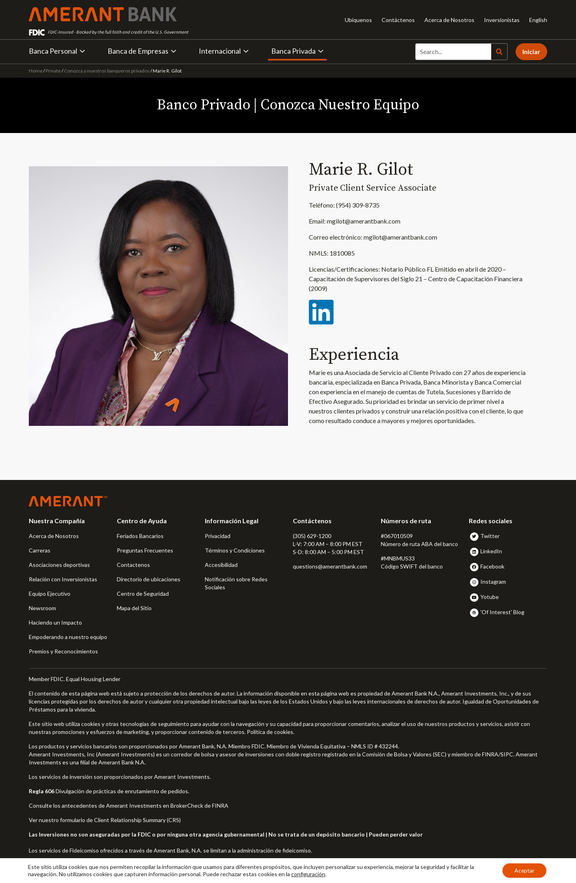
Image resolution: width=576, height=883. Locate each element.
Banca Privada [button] (297, 50)
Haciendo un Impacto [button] (55, 622)
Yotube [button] (489, 596)
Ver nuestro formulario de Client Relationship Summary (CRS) (105, 819)
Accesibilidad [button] (221, 564)
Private (53, 71)
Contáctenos (398, 19)
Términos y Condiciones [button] (235, 550)
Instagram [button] (493, 581)
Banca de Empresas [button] (142, 50)
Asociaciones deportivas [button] (59, 564)
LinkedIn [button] (491, 551)
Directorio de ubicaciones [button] (148, 579)
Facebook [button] (492, 566)
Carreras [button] (39, 550)
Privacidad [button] (217, 535)
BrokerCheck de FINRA (199, 805)
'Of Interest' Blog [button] (502, 612)
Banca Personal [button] (57, 50)
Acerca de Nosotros (449, 19)
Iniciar (531, 51)
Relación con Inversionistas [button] (63, 579)
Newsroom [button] (42, 608)
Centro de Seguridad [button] (143, 593)
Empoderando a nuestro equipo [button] (68, 636)
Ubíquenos (358, 19)
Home (36, 71)
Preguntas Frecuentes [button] (145, 550)
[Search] (453, 51)
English (538, 19)
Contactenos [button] (133, 564)
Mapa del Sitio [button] (134, 608)
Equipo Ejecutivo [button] (49, 593)
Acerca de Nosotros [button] (54, 535)
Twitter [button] (490, 535)
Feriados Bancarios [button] (140, 535)
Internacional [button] (224, 50)
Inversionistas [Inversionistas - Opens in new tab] (502, 19)
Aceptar (524, 870)
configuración (308, 874)
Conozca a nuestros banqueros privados (107, 71)
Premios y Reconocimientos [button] (63, 651)
